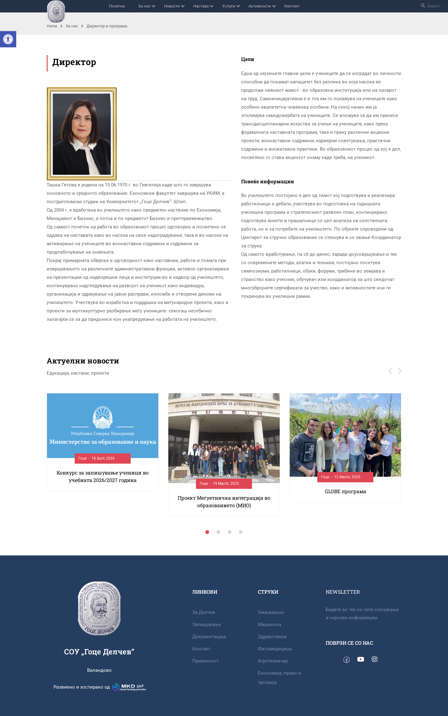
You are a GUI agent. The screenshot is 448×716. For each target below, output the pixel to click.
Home (52, 26)
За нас (144, 6)
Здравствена (272, 636)
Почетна (117, 6)
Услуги (228, 6)
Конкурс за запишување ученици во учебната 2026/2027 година (103, 476)
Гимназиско (271, 612)
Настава (201, 6)
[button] (8, 39)
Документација (209, 636)
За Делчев (203, 612)
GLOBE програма (345, 491)
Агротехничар (273, 661)
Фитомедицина (275, 649)
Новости (172, 6)
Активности (260, 6)
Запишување (206, 624)
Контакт (292, 6)
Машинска (269, 624)
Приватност (205, 661)
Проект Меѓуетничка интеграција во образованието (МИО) (224, 501)
